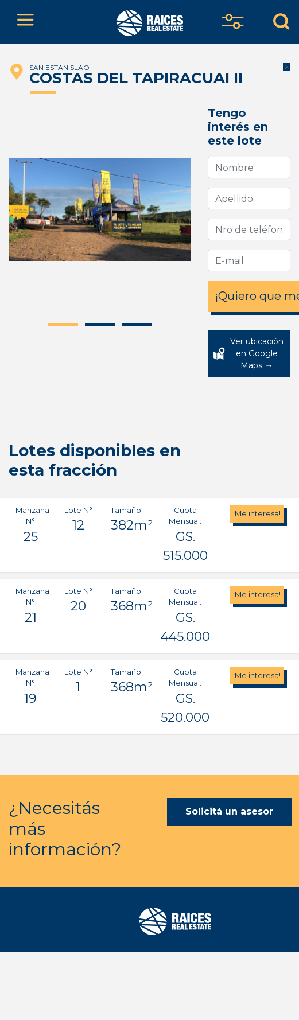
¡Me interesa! (257, 513)
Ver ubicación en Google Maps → (257, 353)
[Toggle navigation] (25, 21)
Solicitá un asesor (229, 811)
